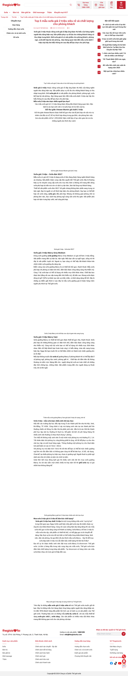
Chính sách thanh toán (42, 662)
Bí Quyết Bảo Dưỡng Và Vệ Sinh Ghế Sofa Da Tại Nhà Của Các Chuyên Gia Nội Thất (114, 47)
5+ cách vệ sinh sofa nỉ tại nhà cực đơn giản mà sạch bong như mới (114, 27)
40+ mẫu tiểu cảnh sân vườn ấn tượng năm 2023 (114, 67)
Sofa (6, 12)
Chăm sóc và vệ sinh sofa (16, 33)
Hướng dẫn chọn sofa (16, 29)
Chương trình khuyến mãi (83, 656)
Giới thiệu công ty (116, 646)
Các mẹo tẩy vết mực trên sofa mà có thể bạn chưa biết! (114, 34)
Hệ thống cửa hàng (116, 653)
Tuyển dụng (114, 650)
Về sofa (16, 37)
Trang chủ (4, 17)
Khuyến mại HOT (61, 12)
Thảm (49, 12)
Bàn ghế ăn (25, 12)
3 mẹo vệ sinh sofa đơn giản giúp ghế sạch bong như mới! (114, 40)
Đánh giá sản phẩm (81, 653)
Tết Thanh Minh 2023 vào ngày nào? (114, 61)
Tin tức (14, 17)
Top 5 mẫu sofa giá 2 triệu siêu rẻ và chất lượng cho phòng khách (45, 17)
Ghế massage (39, 12)
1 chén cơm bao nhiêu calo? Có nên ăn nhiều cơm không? (114, 55)
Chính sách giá (40, 656)
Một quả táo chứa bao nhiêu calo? (114, 73)
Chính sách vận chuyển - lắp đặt (46, 646)
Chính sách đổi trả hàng (43, 650)
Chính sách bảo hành (42, 653)
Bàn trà (16, 12)
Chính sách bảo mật (42, 659)
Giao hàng (16, 25)
